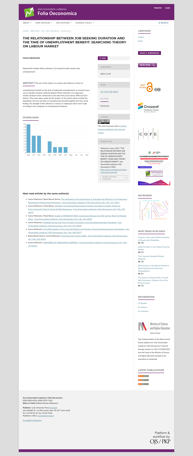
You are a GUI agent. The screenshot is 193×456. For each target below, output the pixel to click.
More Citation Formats (109, 178)
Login (167, 8)
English (141, 37)
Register (158, 8)
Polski (140, 41)
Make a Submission (149, 53)
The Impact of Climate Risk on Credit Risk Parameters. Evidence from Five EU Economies (153, 280)
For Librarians (143, 311)
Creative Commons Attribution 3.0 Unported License (112, 129)
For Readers (142, 303)
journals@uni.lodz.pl (46, 416)
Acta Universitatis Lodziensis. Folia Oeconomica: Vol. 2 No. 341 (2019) (63, 219)
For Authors (63, 23)
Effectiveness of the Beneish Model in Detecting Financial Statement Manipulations (153, 268)
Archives (34, 31)
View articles (43, 23)
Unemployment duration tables (74, 236)
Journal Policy (84, 23)
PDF (103, 58)
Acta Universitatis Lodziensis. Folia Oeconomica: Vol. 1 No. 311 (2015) (91, 202)
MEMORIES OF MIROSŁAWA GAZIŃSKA (61, 242)
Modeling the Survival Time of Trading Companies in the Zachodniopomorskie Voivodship (80, 222)
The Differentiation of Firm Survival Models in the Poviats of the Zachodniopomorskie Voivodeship (84, 229)
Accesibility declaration (32, 420)
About (26, 23)
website (53, 407)
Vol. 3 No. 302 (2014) (50, 31)
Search (163, 23)
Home (26, 31)
